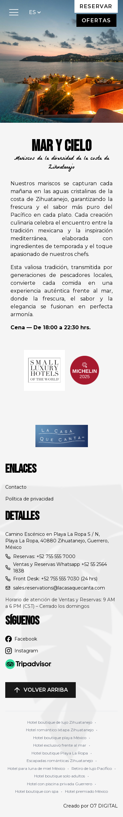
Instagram (21, 650)
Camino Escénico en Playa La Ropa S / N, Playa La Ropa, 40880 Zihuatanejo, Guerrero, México (57, 540)
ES (35, 12)
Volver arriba (40, 690)
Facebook (21, 639)
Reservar (96, 6)
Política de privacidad (29, 499)
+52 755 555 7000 (55, 556)
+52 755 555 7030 (60, 579)
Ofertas (96, 20)
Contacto (16, 487)
